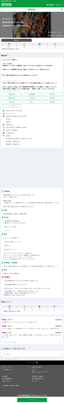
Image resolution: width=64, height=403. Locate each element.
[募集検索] (62, 9)
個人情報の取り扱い (38, 378)
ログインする (32, 400)
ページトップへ (32, 362)
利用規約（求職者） (38, 376)
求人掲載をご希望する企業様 (10, 385)
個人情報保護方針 (7, 378)
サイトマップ (36, 381)
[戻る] (2, 9)
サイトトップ (6, 367)
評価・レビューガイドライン (40, 372)
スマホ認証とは (6, 369)
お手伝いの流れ (36, 367)
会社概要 (4, 376)
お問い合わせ (6, 381)
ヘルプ (34, 369)
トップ (4, 359)
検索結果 (9, 359)
